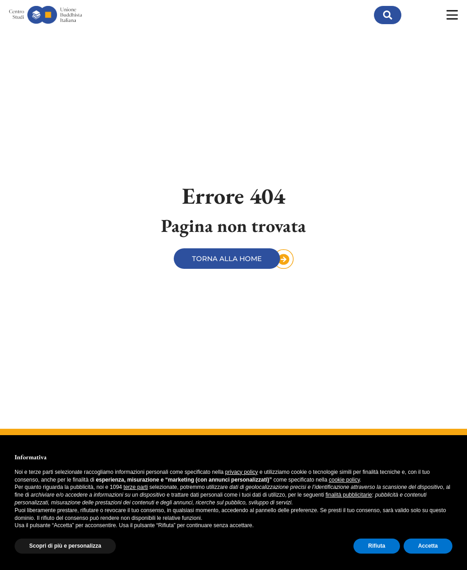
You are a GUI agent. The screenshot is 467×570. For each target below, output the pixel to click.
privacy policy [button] (241, 472)
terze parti (136, 487)
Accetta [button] (428, 546)
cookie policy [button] (344, 480)
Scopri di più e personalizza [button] (65, 546)
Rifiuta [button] (376, 546)
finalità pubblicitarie (349, 495)
